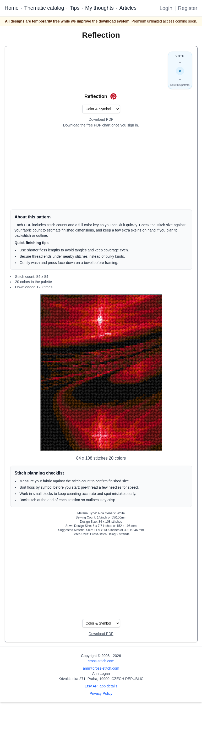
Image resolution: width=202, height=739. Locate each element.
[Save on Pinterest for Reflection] (113, 96)
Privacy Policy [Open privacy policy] (101, 693)
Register (187, 8)
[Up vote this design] (180, 62)
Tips (74, 8)
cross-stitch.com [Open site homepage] (101, 661)
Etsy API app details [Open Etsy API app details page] (101, 686)
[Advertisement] (101, 168)
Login (166, 8)
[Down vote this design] (180, 79)
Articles (128, 8)
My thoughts (99, 8)
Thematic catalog (44, 8)
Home (12, 8)
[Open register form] (101, 119)
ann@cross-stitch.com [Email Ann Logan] (101, 668)
